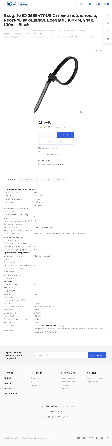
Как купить (29, 180)
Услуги (8, 383)
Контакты (35, 382)
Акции (7, 378)
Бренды (8, 388)
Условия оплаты (68, 378)
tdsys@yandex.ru (58, 411)
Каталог (8, 373)
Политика (65, 389)
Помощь (92, 373)
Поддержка (10, 393)
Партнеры (35, 385)
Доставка (61, 180)
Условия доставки (68, 382)
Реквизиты (65, 385)
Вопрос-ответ (93, 382)
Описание (11, 180)
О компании (36, 378)
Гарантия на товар (95, 378)
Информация (68, 373)
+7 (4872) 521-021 (49, 406)
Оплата (45, 180)
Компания (36, 373)
